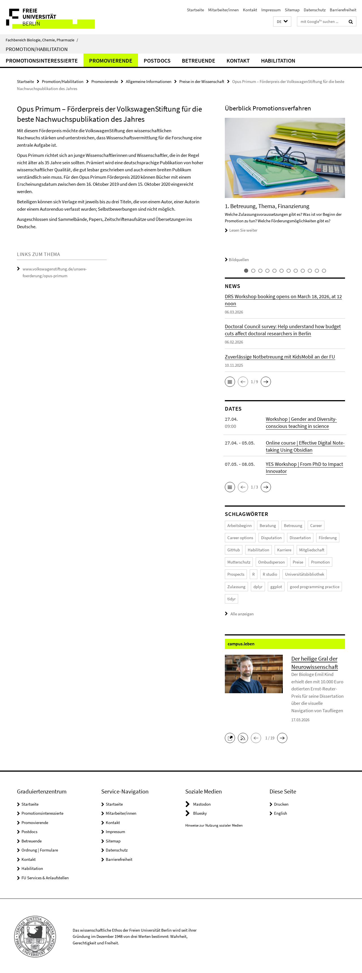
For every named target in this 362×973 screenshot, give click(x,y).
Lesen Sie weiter (243, 230)
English (280, 811)
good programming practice (314, 585)
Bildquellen (237, 259)
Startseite (195, 9)
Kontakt (250, 9)
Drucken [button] (281, 802)
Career (316, 525)
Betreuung (293, 525)
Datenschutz (315, 9)
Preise (298, 561)
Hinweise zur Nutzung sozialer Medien (214, 823)
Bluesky (200, 811)
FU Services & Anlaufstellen (45, 876)
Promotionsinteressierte (42, 60)
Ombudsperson (271, 561)
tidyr (231, 597)
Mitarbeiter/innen (223, 9)
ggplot (276, 585)
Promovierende (110, 60)
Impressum (271, 9)
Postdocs (157, 60)
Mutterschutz (238, 561)
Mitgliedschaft (311, 549)
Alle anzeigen (242, 612)
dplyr (257, 585)
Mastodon (202, 802)
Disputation (271, 537)
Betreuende (198, 60)
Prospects (235, 573)
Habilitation (278, 60)
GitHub (233, 549)
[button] (282, 21)
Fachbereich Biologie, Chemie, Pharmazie (42, 40)
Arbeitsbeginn (239, 525)
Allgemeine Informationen (148, 81)
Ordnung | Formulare (39, 848)
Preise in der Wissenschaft (201, 81)
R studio (270, 573)
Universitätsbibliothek (304, 573)
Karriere (284, 549)
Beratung (268, 525)
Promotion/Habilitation (37, 49)
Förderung (328, 537)
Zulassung (236, 585)
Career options (240, 537)
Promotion (320, 561)
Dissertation (300, 537)
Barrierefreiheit (343, 9)
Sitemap (292, 9)
